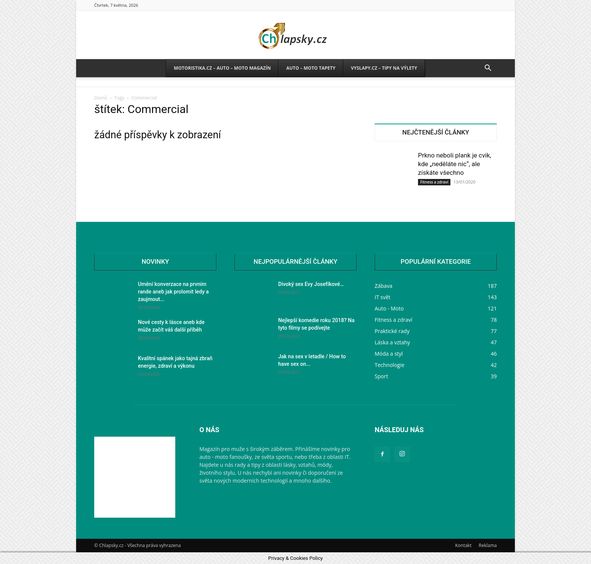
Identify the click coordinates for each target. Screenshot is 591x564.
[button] (488, 68)
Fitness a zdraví (434, 182)
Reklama (488, 545)
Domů (100, 98)
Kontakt (463, 545)
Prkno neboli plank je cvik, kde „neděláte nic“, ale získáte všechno (454, 163)
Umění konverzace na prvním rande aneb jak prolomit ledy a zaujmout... (173, 291)
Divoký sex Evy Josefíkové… (311, 284)
